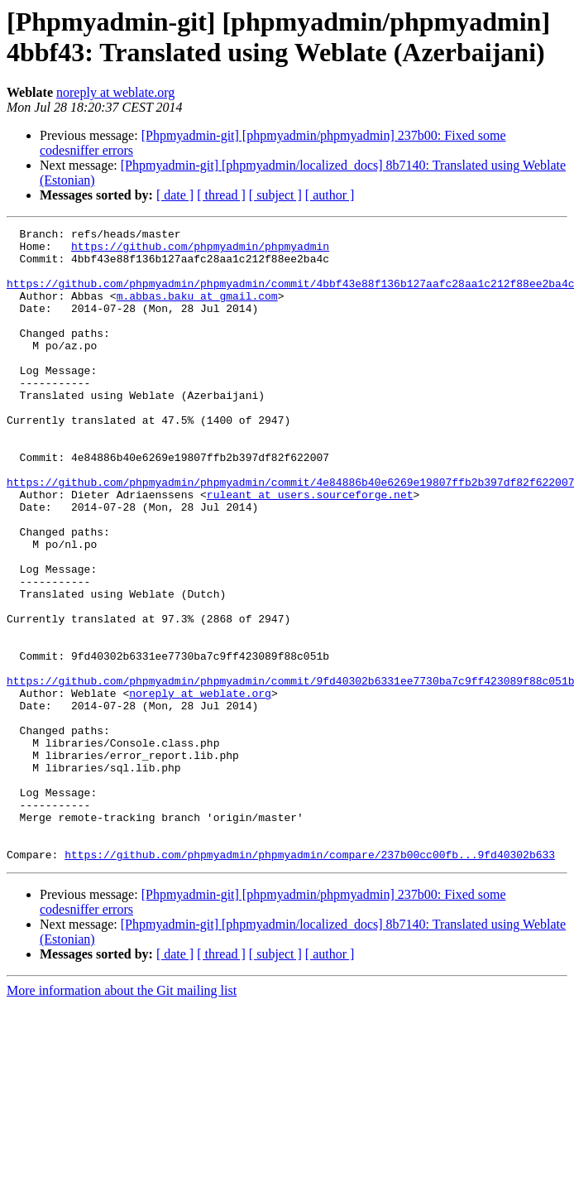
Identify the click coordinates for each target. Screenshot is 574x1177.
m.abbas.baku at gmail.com (197, 310)
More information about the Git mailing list (122, 1117)
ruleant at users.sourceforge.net (310, 548)
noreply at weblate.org (115, 92)
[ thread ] (221, 195)
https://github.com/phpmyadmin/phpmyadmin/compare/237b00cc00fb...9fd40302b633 (310, 980)
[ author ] (330, 195)
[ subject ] (275, 195)
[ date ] (175, 195)
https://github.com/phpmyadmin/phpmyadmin (200, 250)
